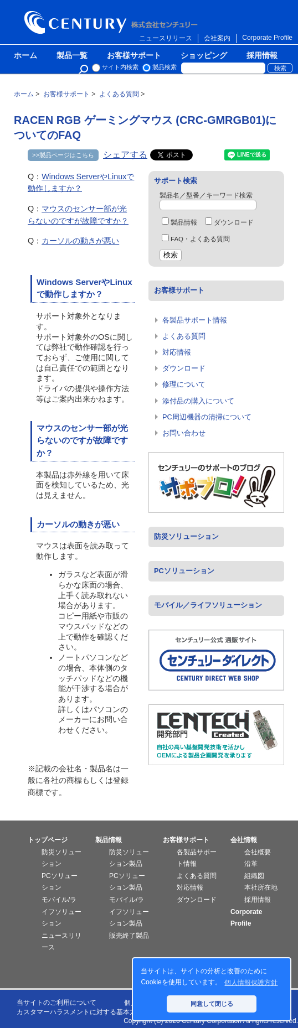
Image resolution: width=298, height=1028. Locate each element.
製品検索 (164, 67)
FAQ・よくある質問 (196, 239)
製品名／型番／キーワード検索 (206, 195)
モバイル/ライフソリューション (61, 911)
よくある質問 (183, 336)
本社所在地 (261, 887)
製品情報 (179, 222)
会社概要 (257, 852)
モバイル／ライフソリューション (208, 605)
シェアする (125, 154)
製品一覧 (72, 56)
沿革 (251, 864)
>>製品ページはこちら (63, 155)
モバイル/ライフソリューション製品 (129, 911)
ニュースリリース (165, 38)
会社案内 (217, 38)
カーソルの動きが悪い (80, 240)
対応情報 (176, 352)
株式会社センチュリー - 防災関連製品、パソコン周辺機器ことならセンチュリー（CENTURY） (113, 22)
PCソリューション (184, 571)
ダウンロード (229, 222)
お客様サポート (134, 56)
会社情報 (243, 840)
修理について (183, 384)
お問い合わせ (183, 433)
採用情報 (262, 56)
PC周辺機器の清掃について (206, 417)
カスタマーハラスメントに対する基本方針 (80, 1012)
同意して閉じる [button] (212, 1003)
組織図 (254, 876)
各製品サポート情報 (194, 320)
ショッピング (204, 56)
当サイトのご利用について (56, 1002)
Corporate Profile (267, 37)
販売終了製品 (129, 935)
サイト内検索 (120, 67)
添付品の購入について (198, 401)
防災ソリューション (186, 536)
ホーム (25, 56)
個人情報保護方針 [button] (251, 983)
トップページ (48, 840)
